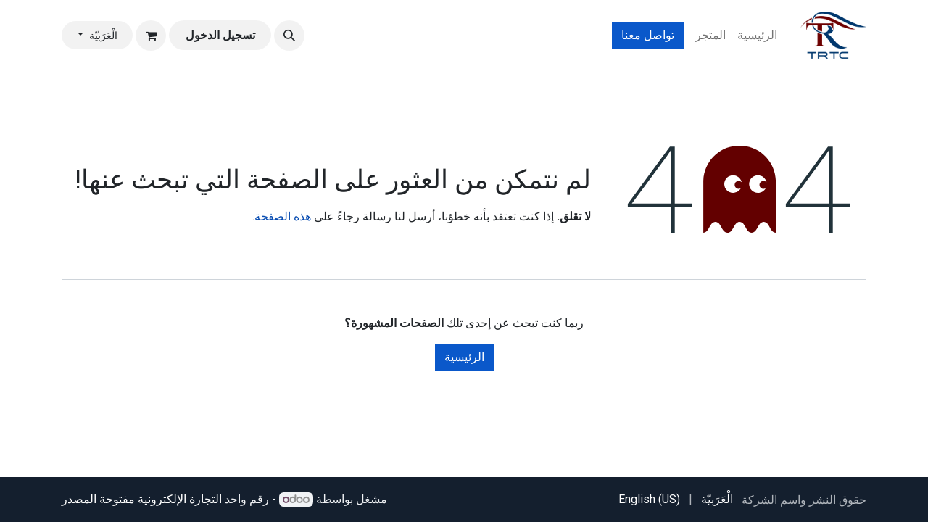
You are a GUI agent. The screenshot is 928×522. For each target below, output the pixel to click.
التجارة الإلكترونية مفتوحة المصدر (142, 499)
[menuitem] (757, 35)
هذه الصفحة (282, 216)
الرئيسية (464, 357)
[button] (289, 35)
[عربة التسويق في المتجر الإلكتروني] (151, 35)
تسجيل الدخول (220, 35)
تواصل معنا (647, 35)
